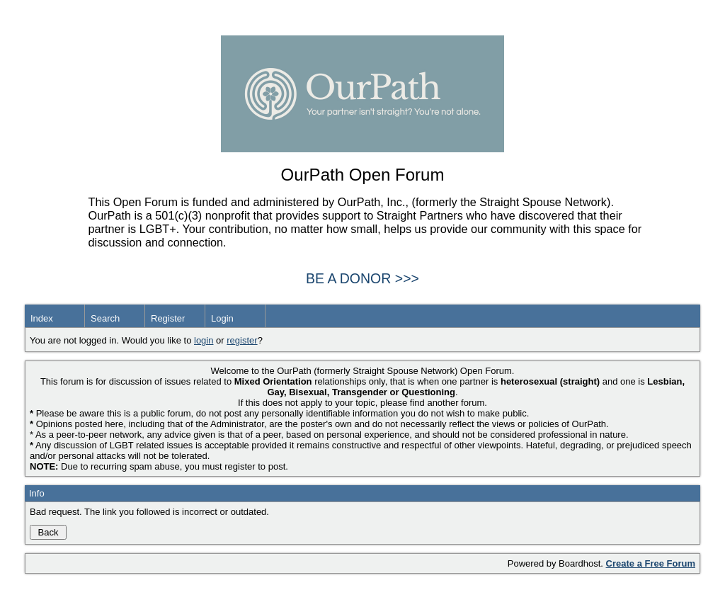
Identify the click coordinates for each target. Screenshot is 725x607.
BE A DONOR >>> (362, 278)
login (203, 340)
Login (222, 318)
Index (41, 318)
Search (105, 318)
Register (168, 318)
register (242, 340)
